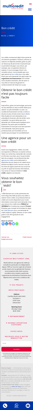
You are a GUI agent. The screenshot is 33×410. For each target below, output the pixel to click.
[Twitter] (13, 223)
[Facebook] (3, 223)
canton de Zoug (16, 386)
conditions (26, 112)
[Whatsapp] (16, 223)
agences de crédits (7, 160)
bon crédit (15, 74)
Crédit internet (27, 237)
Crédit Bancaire (8, 210)
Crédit (12, 36)
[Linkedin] (6, 223)
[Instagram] (10, 223)
